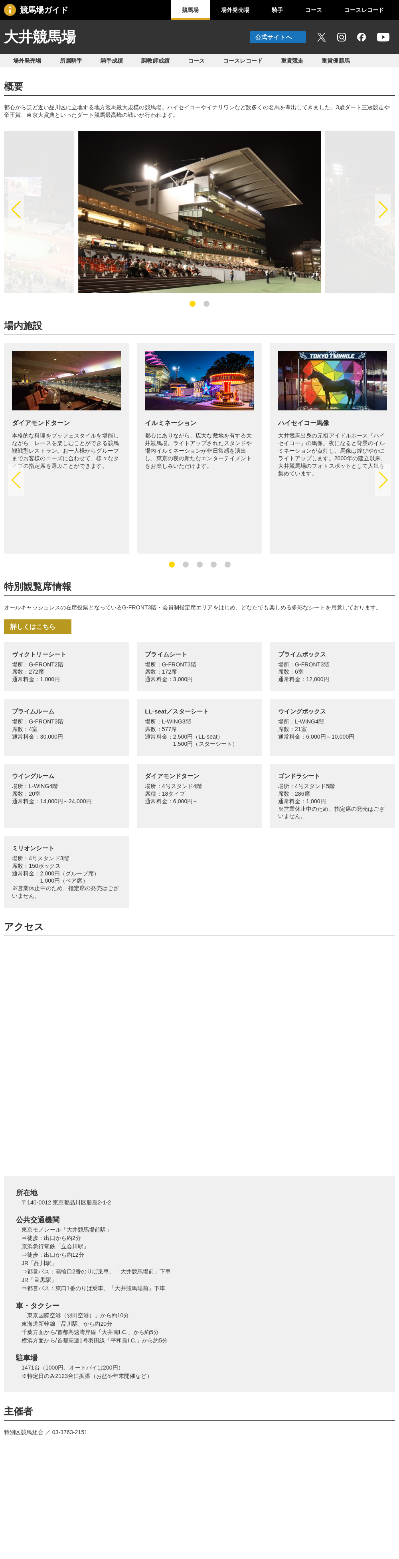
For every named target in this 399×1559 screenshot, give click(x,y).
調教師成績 (155, 60)
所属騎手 (71, 60)
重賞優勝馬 (336, 60)
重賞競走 (292, 60)
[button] (16, 210)
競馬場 (190, 10)
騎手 (277, 10)
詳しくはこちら (32, 626)
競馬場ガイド (44, 10)
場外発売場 (235, 10)
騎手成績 (112, 60)
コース (313, 10)
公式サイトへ (273, 37)
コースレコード (364, 10)
